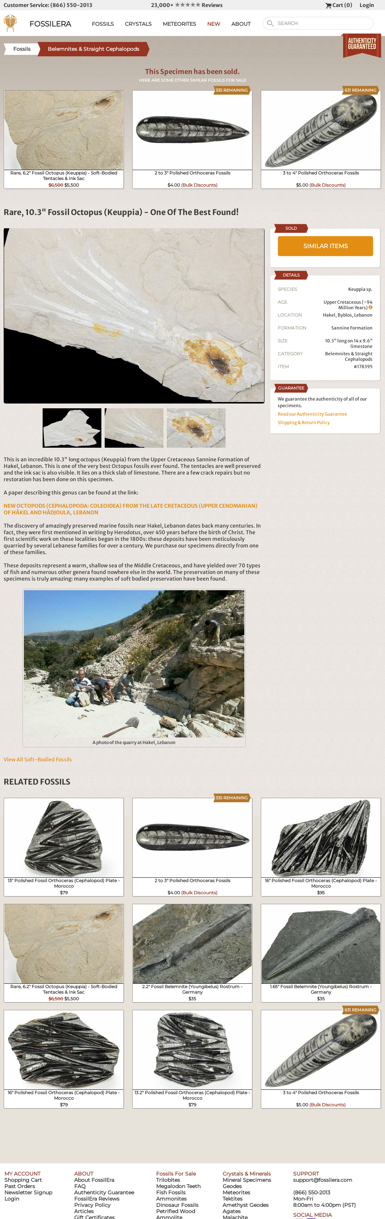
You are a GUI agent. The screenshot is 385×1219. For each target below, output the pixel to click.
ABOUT (241, 24)
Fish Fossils (171, 1192)
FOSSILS (103, 24)
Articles (84, 1211)
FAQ (80, 1186)
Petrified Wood (175, 1211)
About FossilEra (94, 1180)
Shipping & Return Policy (304, 422)
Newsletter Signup (28, 1192)
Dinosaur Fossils (177, 1205)
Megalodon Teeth (178, 1186)
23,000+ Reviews (187, 5)
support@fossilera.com (322, 1180)
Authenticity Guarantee (104, 1192)
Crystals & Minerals (247, 1173)
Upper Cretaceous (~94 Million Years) (348, 304)
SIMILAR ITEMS (325, 246)
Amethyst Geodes (246, 1205)
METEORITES (179, 24)
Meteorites (236, 1192)
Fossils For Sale (176, 1173)
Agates (232, 1211)
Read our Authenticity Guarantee (312, 414)
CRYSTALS (138, 24)
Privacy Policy (92, 1205)
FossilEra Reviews (96, 1198)
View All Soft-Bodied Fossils (38, 759)
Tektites (232, 1198)
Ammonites (171, 1198)
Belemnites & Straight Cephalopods (349, 356)
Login (367, 5)
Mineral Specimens (247, 1180)
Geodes (232, 1186)
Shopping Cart (23, 1180)
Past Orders (19, 1186)
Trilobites (168, 1180)
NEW (213, 24)
